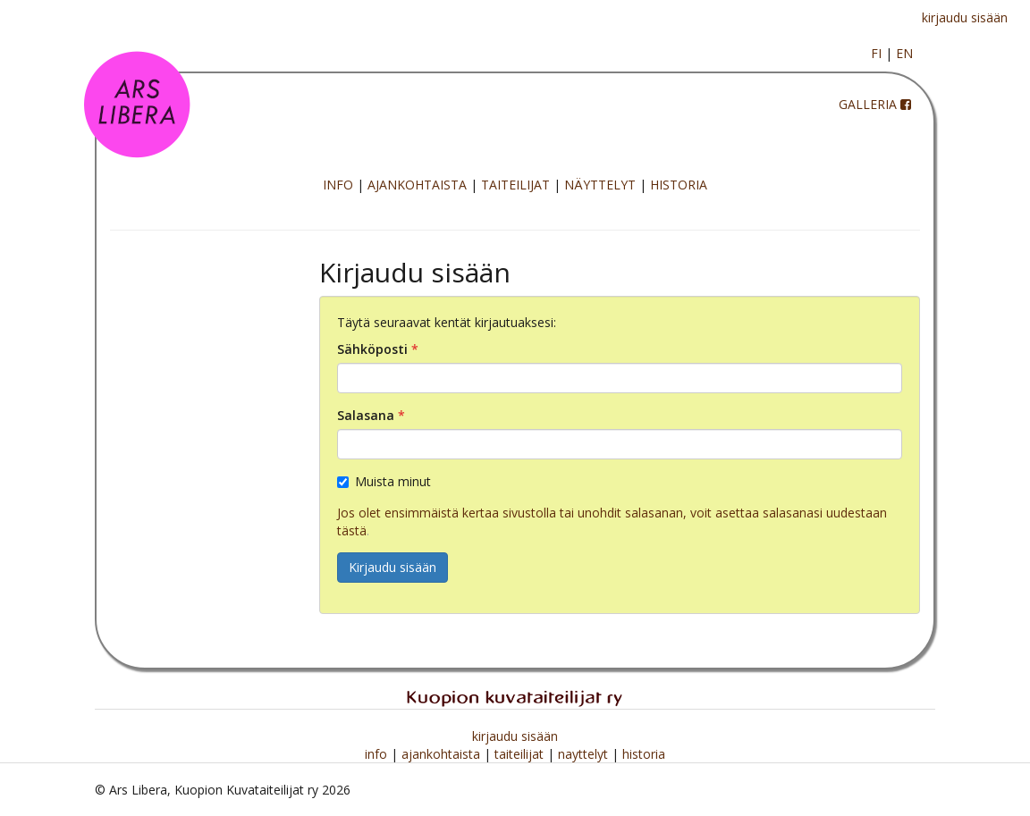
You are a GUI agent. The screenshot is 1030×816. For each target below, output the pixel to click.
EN (904, 53)
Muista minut (384, 481)
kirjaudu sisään (965, 17)
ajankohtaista (442, 753)
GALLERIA (868, 104)
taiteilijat (520, 753)
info (378, 753)
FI (876, 53)
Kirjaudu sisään (392, 567)
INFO (338, 184)
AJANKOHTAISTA (417, 184)
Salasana (365, 415)
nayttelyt (585, 753)
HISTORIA (678, 184)
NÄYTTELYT (600, 184)
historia (643, 753)
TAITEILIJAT (515, 184)
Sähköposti (372, 349)
